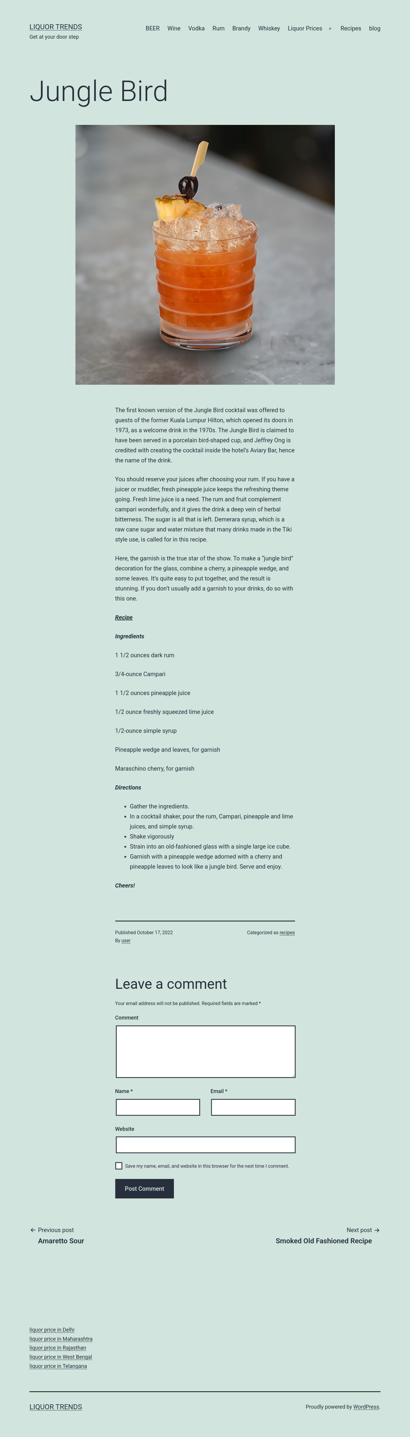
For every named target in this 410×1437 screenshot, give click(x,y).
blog (375, 28)
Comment (127, 1017)
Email (218, 1091)
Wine (173, 28)
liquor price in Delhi (52, 1330)
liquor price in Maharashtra (61, 1339)
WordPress (366, 1407)
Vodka (196, 28)
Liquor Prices (305, 28)
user (126, 940)
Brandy (241, 28)
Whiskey (269, 28)
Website (124, 1129)
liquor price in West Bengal (60, 1357)
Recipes (350, 28)
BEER (153, 28)
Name (124, 1091)
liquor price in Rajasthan (57, 1348)
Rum (219, 28)
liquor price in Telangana (58, 1366)
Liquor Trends (55, 27)
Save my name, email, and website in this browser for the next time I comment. (207, 1166)
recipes (287, 932)
